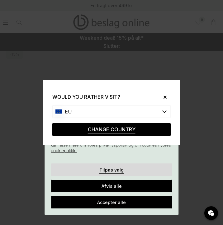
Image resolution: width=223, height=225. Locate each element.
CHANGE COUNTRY (111, 129)
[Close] (163, 97)
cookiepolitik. (64, 150)
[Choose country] (111, 111)
